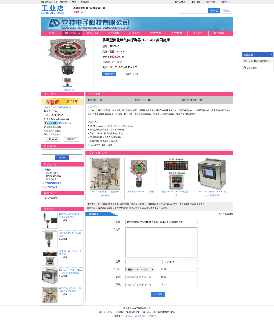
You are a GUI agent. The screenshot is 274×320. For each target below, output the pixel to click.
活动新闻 (134, 33)
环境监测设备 (51, 187)
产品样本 (113, 33)
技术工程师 (252, 68)
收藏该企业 (52, 139)
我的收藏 (211, 2)
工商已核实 (56, 134)
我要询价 (109, 73)
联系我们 (198, 33)
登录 (74, 2)
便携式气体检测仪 (53, 183)
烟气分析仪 (50, 179)
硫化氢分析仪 (52, 173)
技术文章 (155, 33)
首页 (51, 33)
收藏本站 (63, 2)
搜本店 (214, 10)
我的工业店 (181, 2)
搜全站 (227, 10)
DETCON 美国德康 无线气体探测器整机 (70, 215)
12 (72, 101)
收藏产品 (67, 90)
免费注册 (85, 2)
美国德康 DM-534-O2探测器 (70, 234)
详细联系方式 (64, 123)
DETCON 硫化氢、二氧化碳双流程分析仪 (70, 289)
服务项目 (197, 2)
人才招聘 (176, 33)
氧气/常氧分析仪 (53, 176)
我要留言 (71, 139)
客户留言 (219, 33)
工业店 (128, 316)
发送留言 (157, 294)
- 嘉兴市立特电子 (51, 198)
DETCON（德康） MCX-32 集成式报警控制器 (70, 271)
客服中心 (226, 2)
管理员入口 (140, 316)
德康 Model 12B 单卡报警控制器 (70, 252)
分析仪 (48, 169)
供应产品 (70, 33)
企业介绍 (92, 33)
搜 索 (62, 158)
